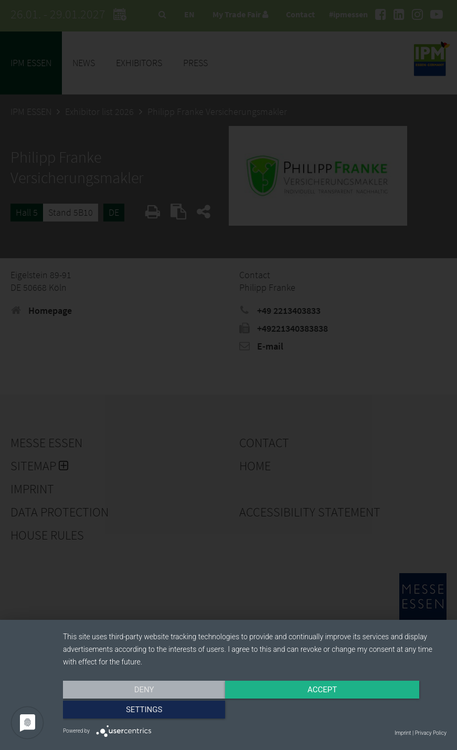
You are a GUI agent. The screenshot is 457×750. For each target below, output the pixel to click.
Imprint (403, 733)
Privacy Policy (431, 733)
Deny (121, 711)
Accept (254, 711)
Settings (389, 711)
